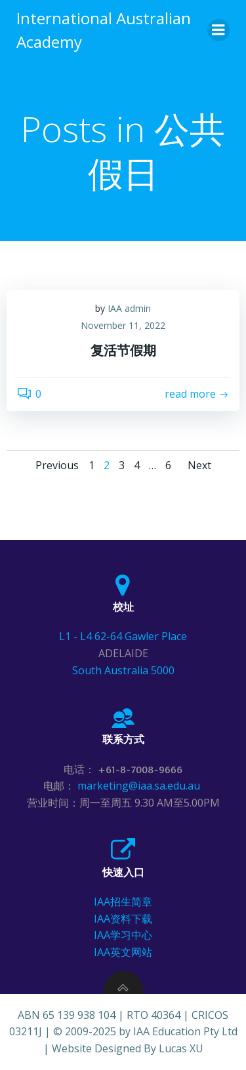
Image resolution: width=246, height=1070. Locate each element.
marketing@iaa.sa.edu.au (140, 785)
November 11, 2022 (123, 325)
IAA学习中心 (123, 935)
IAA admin (129, 308)
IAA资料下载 (123, 918)
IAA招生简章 (123, 901)
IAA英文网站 (123, 952)
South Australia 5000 (123, 670)
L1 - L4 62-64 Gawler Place (123, 636)
